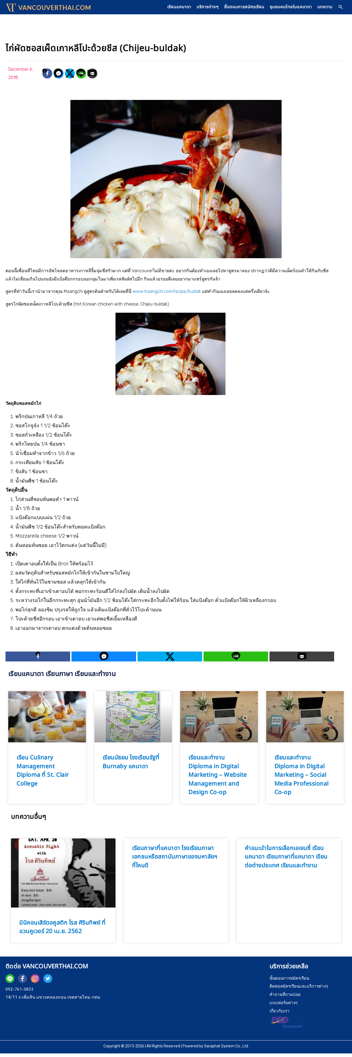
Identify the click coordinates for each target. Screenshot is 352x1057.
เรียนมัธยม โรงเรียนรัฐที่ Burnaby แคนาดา (131, 765)
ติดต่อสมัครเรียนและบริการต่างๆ (301, 989)
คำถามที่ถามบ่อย (286, 997)
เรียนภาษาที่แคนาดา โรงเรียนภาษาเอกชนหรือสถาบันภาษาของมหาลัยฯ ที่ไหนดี (174, 860)
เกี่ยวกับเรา (280, 1014)
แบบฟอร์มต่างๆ (284, 1006)
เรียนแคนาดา (166, 9)
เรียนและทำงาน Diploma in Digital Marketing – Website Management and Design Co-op (217, 778)
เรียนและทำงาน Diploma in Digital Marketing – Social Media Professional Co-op (301, 778)
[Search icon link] (341, 9)
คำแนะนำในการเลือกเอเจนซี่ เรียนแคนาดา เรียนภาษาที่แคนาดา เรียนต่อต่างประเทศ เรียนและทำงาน (286, 860)
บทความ (323, 9)
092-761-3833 (20, 992)
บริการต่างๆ (197, 9)
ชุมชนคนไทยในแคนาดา (287, 9)
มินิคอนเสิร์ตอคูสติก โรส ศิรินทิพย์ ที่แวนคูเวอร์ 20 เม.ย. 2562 (62, 930)
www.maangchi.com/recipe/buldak (167, 294)
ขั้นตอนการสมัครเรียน (236, 9)
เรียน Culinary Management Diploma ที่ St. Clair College (42, 774)
